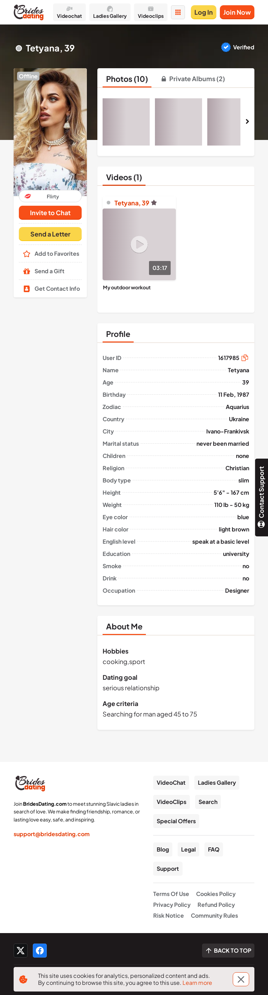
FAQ (213, 849)
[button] (50, 132)
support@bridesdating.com (52, 834)
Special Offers (176, 821)
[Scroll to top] (228, 951)
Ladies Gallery (217, 782)
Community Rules (214, 915)
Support (168, 868)
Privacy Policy (172, 904)
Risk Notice (168, 915)
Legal (188, 849)
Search (208, 801)
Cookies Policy (216, 893)
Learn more (197, 982)
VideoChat (171, 782)
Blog (163, 849)
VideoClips (171, 801)
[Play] (139, 244)
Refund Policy (216, 904)
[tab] (127, 78)
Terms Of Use (171, 893)
